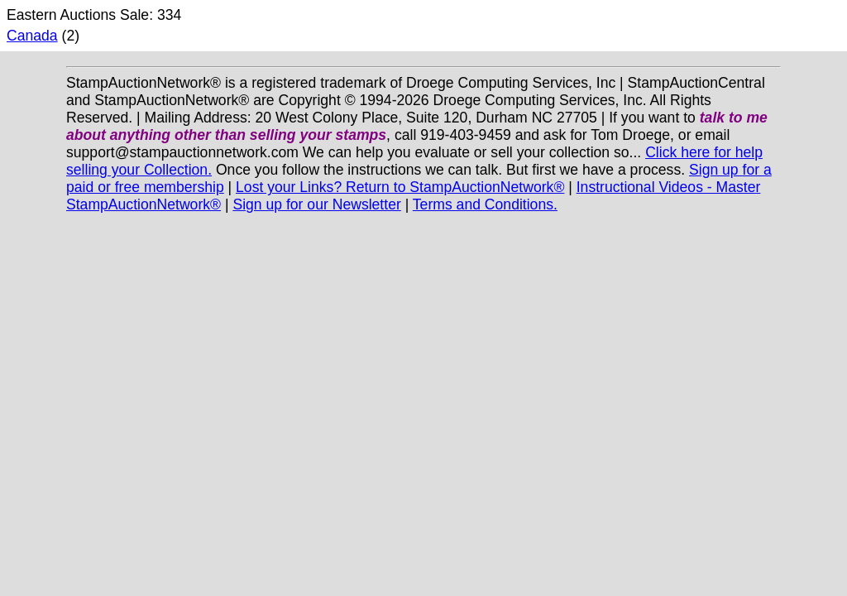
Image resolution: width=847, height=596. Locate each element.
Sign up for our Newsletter (316, 204)
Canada (32, 35)
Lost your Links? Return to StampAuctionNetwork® (400, 187)
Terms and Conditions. (485, 204)
